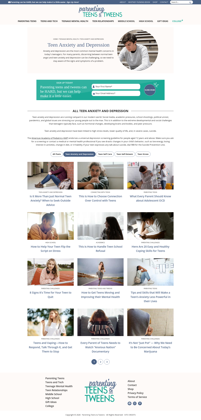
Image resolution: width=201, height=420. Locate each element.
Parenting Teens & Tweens (93, 415)
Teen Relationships (56, 390)
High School (50, 242)
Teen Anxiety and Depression (79, 154)
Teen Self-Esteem (125, 154)
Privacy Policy (135, 393)
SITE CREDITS (130, 415)
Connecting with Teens (100, 192)
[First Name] (116, 86)
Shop (155, 2)
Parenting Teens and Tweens (100, 288)
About (123, 2)
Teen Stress (143, 154)
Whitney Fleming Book (139, 2)
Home (55, 39)
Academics (100, 242)
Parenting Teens (150, 192)
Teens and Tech (54, 382)
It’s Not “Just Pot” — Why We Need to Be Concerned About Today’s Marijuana (150, 347)
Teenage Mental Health (69, 39)
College (49, 406)
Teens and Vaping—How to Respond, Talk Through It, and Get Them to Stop (50, 347)
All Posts (57, 154)
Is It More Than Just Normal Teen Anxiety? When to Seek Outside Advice (50, 200)
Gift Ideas (51, 402)
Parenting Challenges (150, 242)
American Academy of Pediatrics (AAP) (50, 138)
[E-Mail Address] (116, 93)
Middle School (53, 394)
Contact (164, 2)
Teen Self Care (105, 154)
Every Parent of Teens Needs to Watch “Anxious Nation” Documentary (100, 347)
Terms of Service (137, 397)
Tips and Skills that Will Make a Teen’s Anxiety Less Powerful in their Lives (150, 297)
